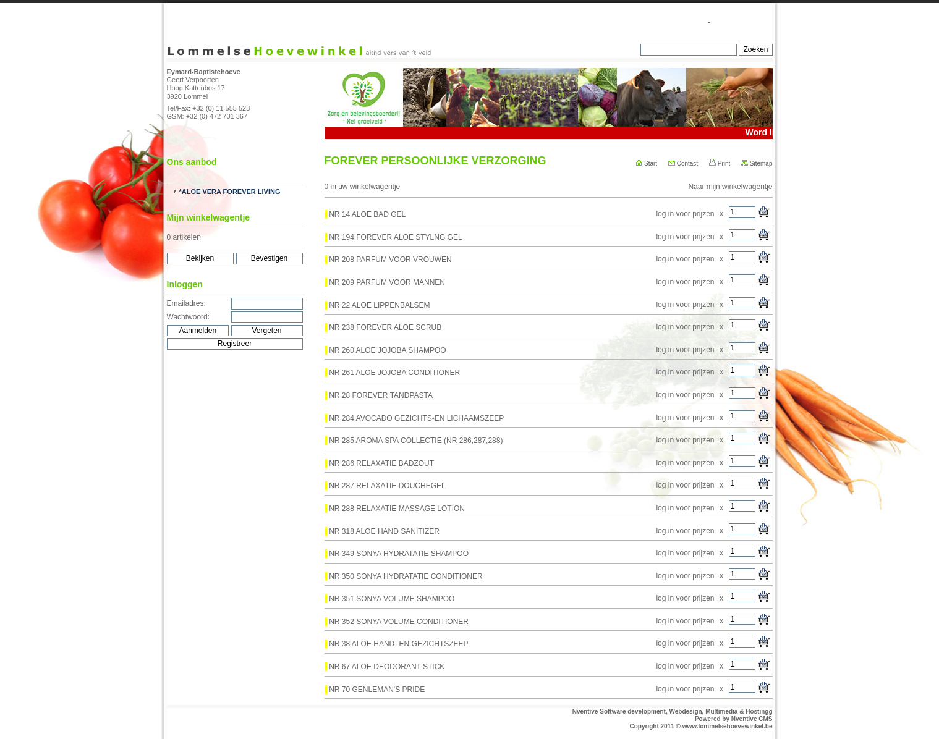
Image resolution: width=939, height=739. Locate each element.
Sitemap (756, 163)
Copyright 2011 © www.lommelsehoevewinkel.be (701, 726)
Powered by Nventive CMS (734, 719)
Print (719, 163)
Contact (683, 163)
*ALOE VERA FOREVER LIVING (230, 191)
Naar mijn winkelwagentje (730, 186)
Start (646, 163)
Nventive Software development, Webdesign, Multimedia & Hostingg (672, 711)
